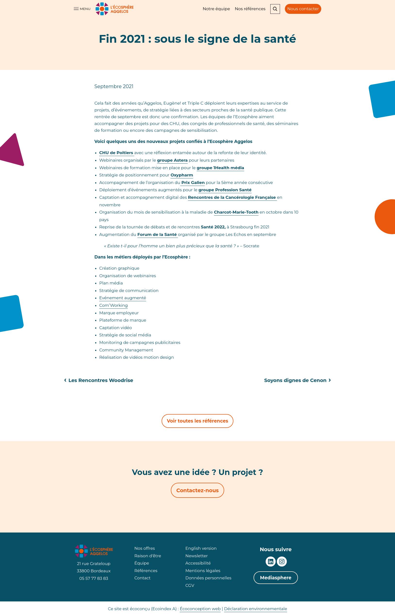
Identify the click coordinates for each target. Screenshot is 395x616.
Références (145, 570)
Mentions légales (202, 570)
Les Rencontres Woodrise (98, 380)
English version (201, 548)
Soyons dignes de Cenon (297, 380)
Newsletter (196, 555)
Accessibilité (198, 563)
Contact (142, 577)
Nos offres (144, 548)
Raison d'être (147, 555)
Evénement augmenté (122, 297)
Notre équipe (216, 8)
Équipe (141, 563)
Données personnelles (208, 577)
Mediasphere (275, 578)
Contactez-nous (197, 490)
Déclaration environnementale (255, 608)
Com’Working (113, 305)
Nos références (250, 8)
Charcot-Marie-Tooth (236, 212)
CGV (189, 585)
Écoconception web (200, 608)
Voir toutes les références (197, 421)
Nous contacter (303, 8)
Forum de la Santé (157, 234)
